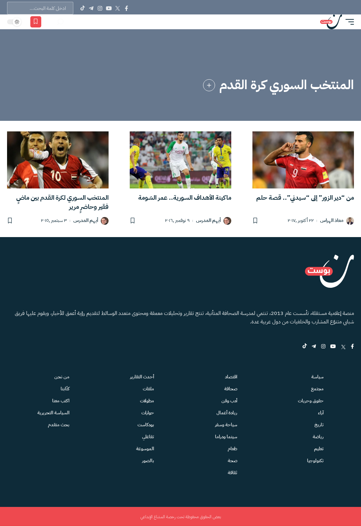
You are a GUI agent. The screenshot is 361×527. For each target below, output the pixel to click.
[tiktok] (303, 347)
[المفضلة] (36, 21)
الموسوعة (145, 448)
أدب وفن (229, 400)
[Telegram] (91, 8)
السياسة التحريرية (53, 412)
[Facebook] (126, 8)
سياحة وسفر (226, 424)
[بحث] (60, 22)
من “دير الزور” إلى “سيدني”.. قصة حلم (305, 197)
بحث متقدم (58, 424)
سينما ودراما (226, 436)
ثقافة (232, 472)
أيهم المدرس (208, 221)
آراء (321, 412)
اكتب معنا (60, 400)
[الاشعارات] (50, 22)
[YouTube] (108, 8)
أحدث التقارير (142, 376)
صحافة (230, 388)
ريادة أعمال (226, 412)
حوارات (147, 412)
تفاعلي (148, 436)
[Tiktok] (82, 8)
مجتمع (317, 388)
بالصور (148, 460)
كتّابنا (65, 388)
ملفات (148, 388)
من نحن (61, 376)
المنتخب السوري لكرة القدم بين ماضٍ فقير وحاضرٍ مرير (62, 202)
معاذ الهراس (331, 221)
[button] (348, 22)
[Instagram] (100, 8)
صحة (232, 460)
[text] (40, 8)
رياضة (318, 436)
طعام (232, 448)
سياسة (317, 376)
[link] (209, 85)
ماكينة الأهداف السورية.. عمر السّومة (184, 197)
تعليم (319, 448)
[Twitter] (117, 8)
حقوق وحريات (311, 400)
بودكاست (145, 424)
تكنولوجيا (315, 460)
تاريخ (319, 424)
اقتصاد (231, 376)
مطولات (147, 400)
